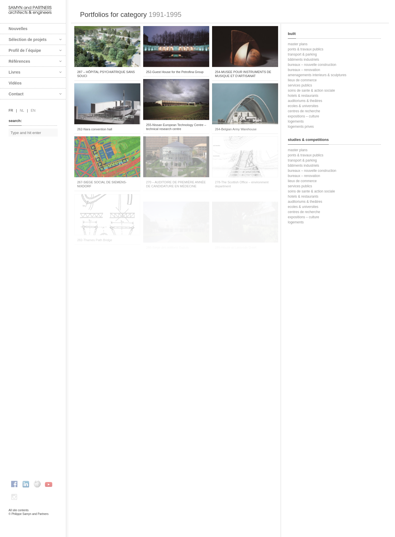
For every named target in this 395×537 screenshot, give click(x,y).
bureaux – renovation (304, 70)
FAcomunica (33, 520)
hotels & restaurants (303, 96)
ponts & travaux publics (305, 49)
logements (296, 121)
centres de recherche (304, 111)
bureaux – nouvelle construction (312, 65)
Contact (35, 93)
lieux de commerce (302, 80)
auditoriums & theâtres (305, 101)
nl (22, 111)
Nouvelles (18, 28)
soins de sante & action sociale (311, 90)
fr (11, 111)
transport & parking (302, 54)
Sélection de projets (35, 39)
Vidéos (15, 83)
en (33, 111)
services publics (300, 85)
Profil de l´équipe (35, 50)
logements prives (301, 127)
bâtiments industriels (303, 60)
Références (35, 61)
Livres (35, 72)
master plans (298, 44)
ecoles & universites (303, 106)
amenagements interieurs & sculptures (317, 75)
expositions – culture (303, 116)
